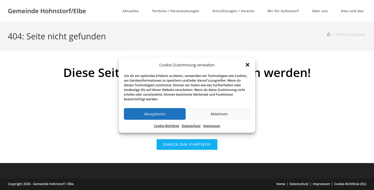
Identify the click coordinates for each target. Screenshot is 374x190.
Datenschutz (191, 125)
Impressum (211, 125)
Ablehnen (219, 113)
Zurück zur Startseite (187, 144)
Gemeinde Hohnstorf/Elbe (47, 10)
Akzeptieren (154, 113)
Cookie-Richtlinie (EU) (350, 184)
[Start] (328, 34)
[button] (247, 64)
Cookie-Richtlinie (166, 125)
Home (280, 184)
